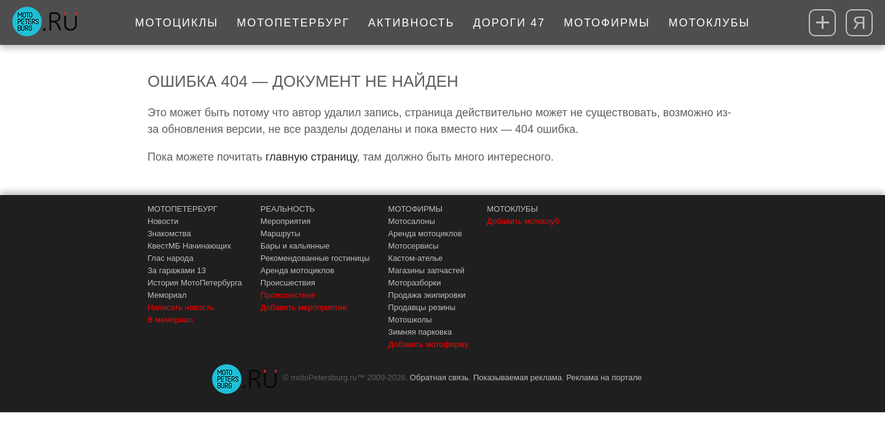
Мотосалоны (411, 221)
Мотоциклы (177, 23)
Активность (411, 23)
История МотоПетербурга (195, 282)
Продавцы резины (422, 307)
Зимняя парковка (420, 332)
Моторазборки (414, 282)
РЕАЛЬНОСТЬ (288, 209)
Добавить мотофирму (428, 344)
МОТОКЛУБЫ (512, 209)
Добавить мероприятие (304, 307)
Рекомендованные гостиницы (315, 258)
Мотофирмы (607, 23)
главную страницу (311, 157)
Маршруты (281, 233)
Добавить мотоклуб (523, 221)
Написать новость (181, 307)
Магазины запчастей (426, 270)
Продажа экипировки (427, 295)
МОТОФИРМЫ (415, 209)
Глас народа (171, 258)
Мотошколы (410, 319)
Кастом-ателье (415, 258)
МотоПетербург (293, 23)
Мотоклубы (709, 23)
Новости (163, 221)
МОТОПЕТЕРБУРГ (183, 209)
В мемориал (170, 319)
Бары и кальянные (295, 245)
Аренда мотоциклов (297, 270)
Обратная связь (439, 377)
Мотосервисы (413, 245)
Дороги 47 (509, 23)
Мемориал (167, 295)
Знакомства (169, 233)
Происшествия (288, 282)
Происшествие (288, 295)
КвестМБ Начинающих (189, 245)
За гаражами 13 (177, 270)
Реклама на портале (604, 377)
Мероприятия (286, 221)
